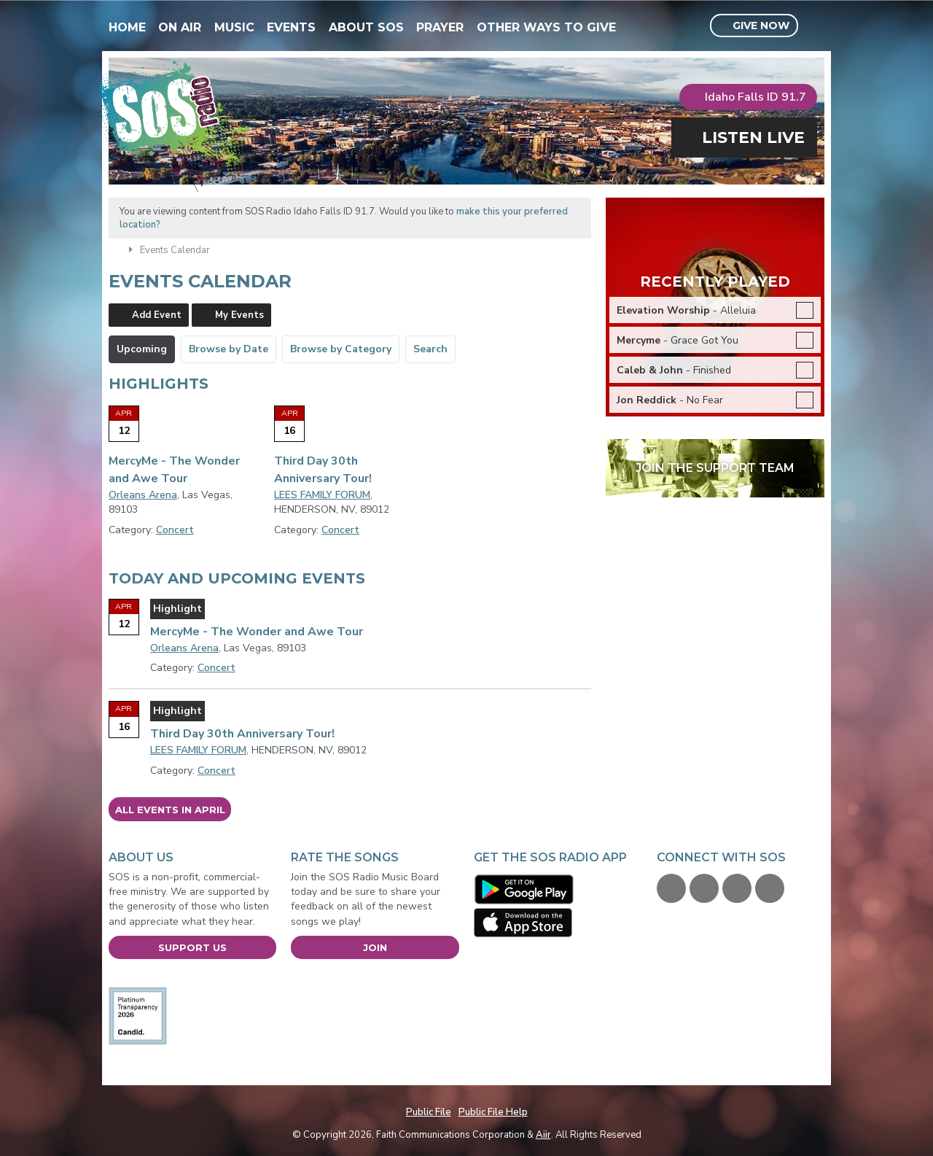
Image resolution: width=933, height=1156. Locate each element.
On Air (179, 27)
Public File (428, 1112)
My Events (239, 315)
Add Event (156, 315)
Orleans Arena (143, 495)
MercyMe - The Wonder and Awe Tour (256, 632)
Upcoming (142, 349)
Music (234, 27)
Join (375, 947)
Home (127, 27)
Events (291, 27)
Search (430, 349)
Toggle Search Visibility (815, 26)
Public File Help (493, 1112)
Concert (175, 530)
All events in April (170, 809)
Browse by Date (228, 349)
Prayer (440, 27)
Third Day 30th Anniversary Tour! (242, 734)
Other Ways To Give (546, 27)
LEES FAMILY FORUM (322, 495)
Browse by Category (340, 349)
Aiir (543, 1134)
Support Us (192, 947)
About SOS (366, 27)
